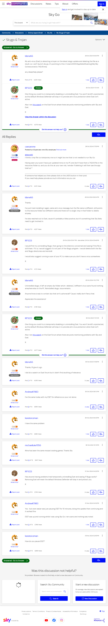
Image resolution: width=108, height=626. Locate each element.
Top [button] (103, 611)
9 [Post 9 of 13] (28, 434)
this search (37, 105)
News (48, 4)
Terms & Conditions (38, 611)
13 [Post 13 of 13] (28, 551)
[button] (102, 55)
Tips (57, 4)
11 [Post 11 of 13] (28, 492)
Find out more (61, 150)
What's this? (14, 67)
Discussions (36, 4)
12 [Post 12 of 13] (28, 524)
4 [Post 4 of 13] (28, 269)
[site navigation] (3, 4)
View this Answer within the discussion (40, 117)
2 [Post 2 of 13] (28, 186)
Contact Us (26, 614)
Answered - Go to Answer (16, 47)
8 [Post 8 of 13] (28, 407)
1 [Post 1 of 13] (28, 80)
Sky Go (54, 14)
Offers (75, 4)
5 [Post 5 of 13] (28, 307)
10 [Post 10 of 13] (29, 460)
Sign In (101, 4)
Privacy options (26, 611)
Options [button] (98, 40)
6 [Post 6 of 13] (28, 124)
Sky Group (83, 614)
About (65, 4)
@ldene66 (29, 155)
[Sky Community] (17, 3)
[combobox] (58, 22)
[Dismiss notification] (103, 9)
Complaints (82, 611)
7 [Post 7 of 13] (28, 380)
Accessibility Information (70, 611)
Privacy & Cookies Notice (53, 611)
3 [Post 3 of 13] (28, 229)
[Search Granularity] (21, 22)
